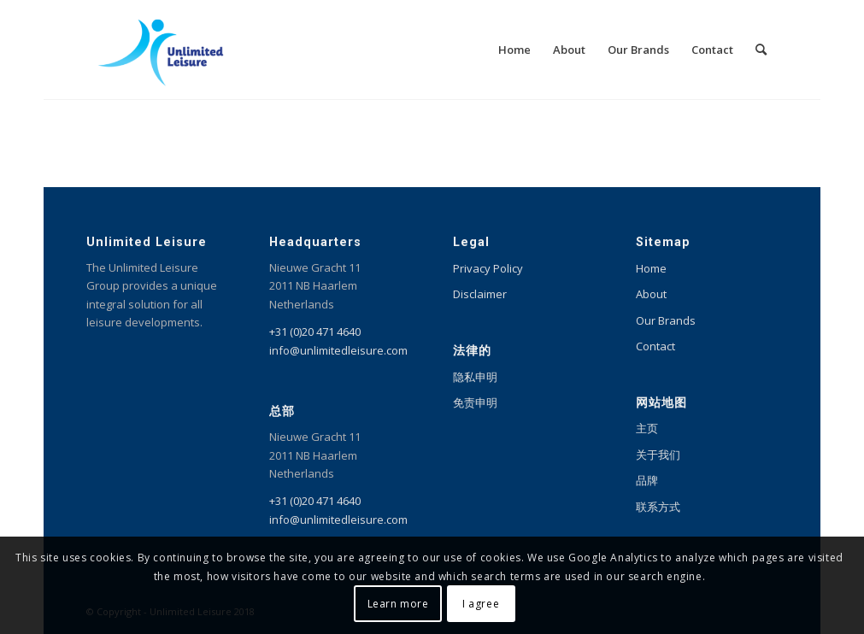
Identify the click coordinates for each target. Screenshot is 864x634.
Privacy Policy (488, 268)
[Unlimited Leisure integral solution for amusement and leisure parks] (161, 49)
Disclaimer (480, 294)
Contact (655, 346)
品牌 (647, 480)
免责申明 (475, 402)
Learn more (398, 603)
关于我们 (658, 454)
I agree (480, 603)
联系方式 (658, 506)
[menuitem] (514, 49)
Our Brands (666, 320)
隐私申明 (475, 377)
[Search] (761, 49)
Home (651, 268)
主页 (647, 428)
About (651, 294)
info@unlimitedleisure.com (338, 350)
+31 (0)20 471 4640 (315, 331)
